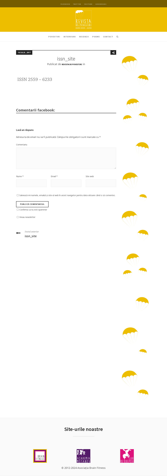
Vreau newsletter (27, 217)
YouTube (88, 4)
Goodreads (100, 4)
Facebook (65, 4)
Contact (108, 36)
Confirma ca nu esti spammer (33, 209)
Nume (20, 176)
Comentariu (21, 144)
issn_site (40, 234)
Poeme (96, 36)
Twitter (77, 4)
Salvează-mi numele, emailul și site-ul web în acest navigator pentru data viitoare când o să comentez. (67, 195)
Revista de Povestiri (72, 64)
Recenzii (84, 36)
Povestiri (54, 36)
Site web (90, 176)
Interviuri (69, 36)
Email (54, 176)
